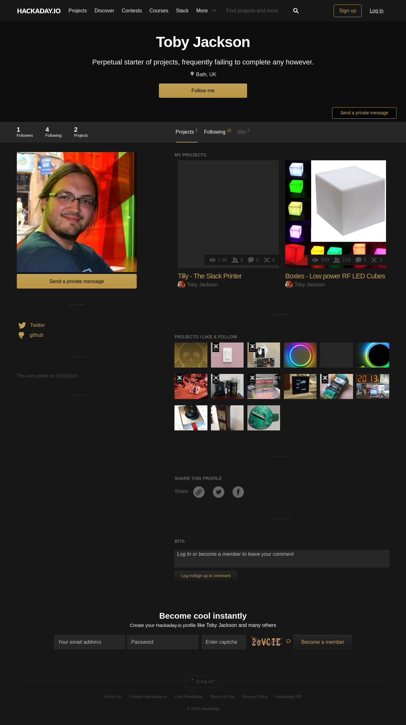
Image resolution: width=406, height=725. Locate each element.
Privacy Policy (255, 697)
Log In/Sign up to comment (205, 575)
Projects (78, 10)
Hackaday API (289, 697)
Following (217, 131)
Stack (182, 10)
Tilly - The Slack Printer (209, 276)
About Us (112, 697)
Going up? (202, 682)
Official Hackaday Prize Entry (179, 378)
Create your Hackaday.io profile (163, 626)
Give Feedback (188, 697)
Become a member (322, 643)
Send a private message (364, 112)
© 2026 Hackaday (203, 709)
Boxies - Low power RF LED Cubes (335, 276)
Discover (104, 10)
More (207, 11)
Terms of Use (222, 697)
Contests (132, 10)
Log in (376, 10)
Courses (158, 10)
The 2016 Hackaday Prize (216, 378)
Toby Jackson (198, 284)
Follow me (203, 90)
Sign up (347, 10)
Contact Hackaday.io (148, 697)
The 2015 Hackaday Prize (216, 347)
